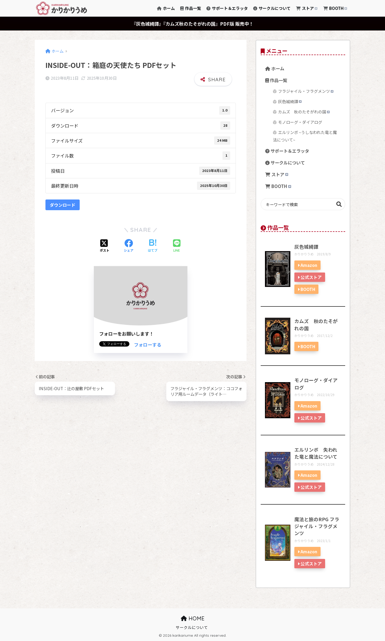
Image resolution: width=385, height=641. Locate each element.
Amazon (309, 265)
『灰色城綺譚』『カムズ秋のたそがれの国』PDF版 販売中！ (192, 23)
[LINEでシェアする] (176, 246)
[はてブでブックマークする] (152, 246)
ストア (307, 8)
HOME (193, 618)
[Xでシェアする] (104, 246)
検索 (339, 204)
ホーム (166, 8)
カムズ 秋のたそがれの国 (304, 111)
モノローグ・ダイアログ (300, 122)
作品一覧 (190, 8)
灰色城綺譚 (290, 101)
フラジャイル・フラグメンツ (305, 91)
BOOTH (335, 8)
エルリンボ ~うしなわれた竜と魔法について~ (305, 136)
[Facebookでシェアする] (128, 246)
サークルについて (272, 8)
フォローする (147, 344)
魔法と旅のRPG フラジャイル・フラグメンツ (316, 526)
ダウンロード (62, 205)
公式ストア (311, 277)
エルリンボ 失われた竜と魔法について (315, 453)
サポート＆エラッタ (227, 8)
